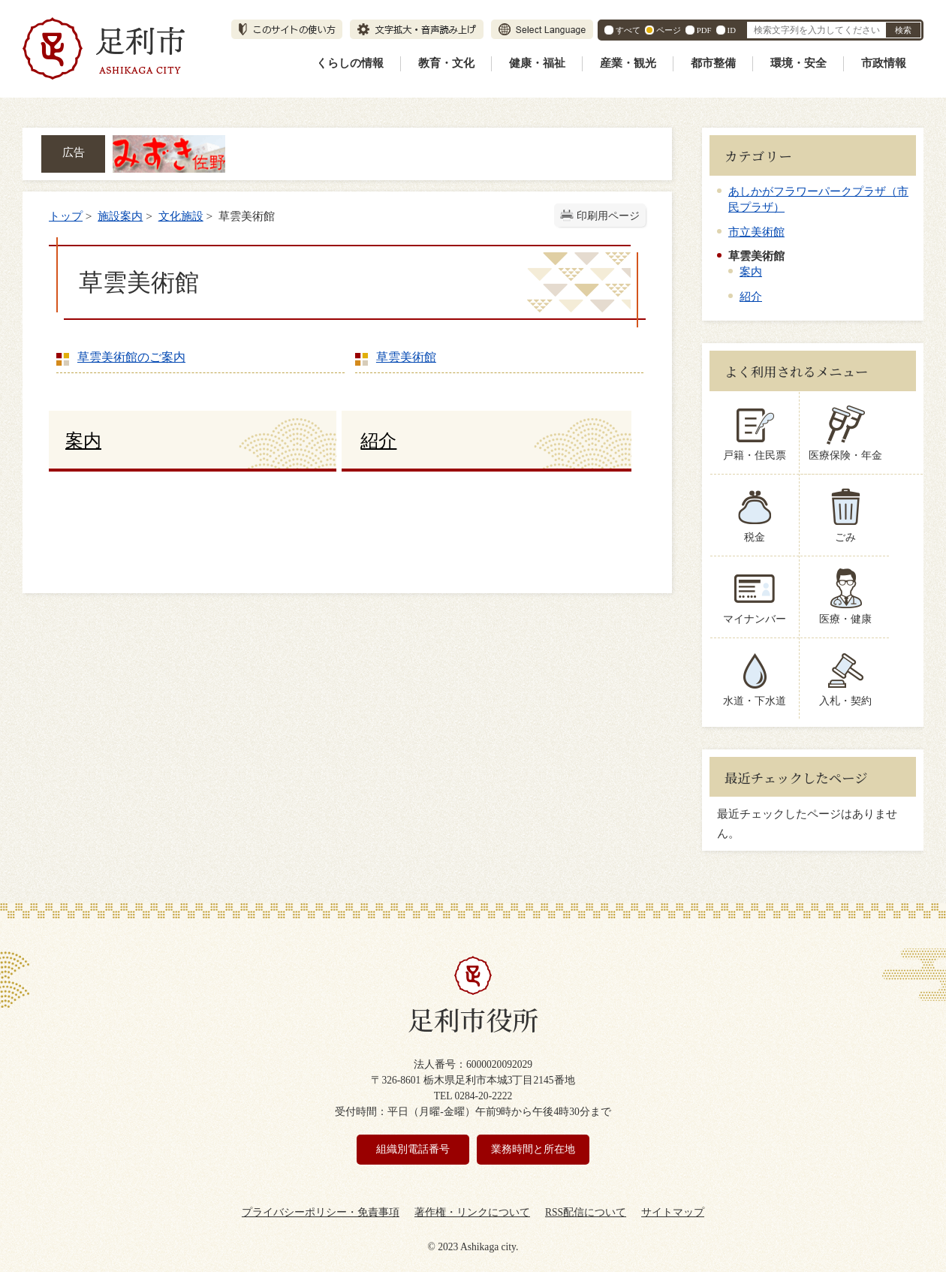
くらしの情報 (350, 63)
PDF (704, 30)
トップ (66, 215)
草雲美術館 (406, 357)
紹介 (751, 296)
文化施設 (180, 215)
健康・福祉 (537, 63)
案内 (751, 271)
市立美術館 (756, 231)
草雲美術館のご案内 (131, 357)
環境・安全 (798, 63)
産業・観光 (628, 63)
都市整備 (713, 63)
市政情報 (883, 63)
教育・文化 (446, 63)
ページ (668, 30)
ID (732, 30)
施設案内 (120, 215)
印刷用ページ (608, 216)
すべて (628, 30)
